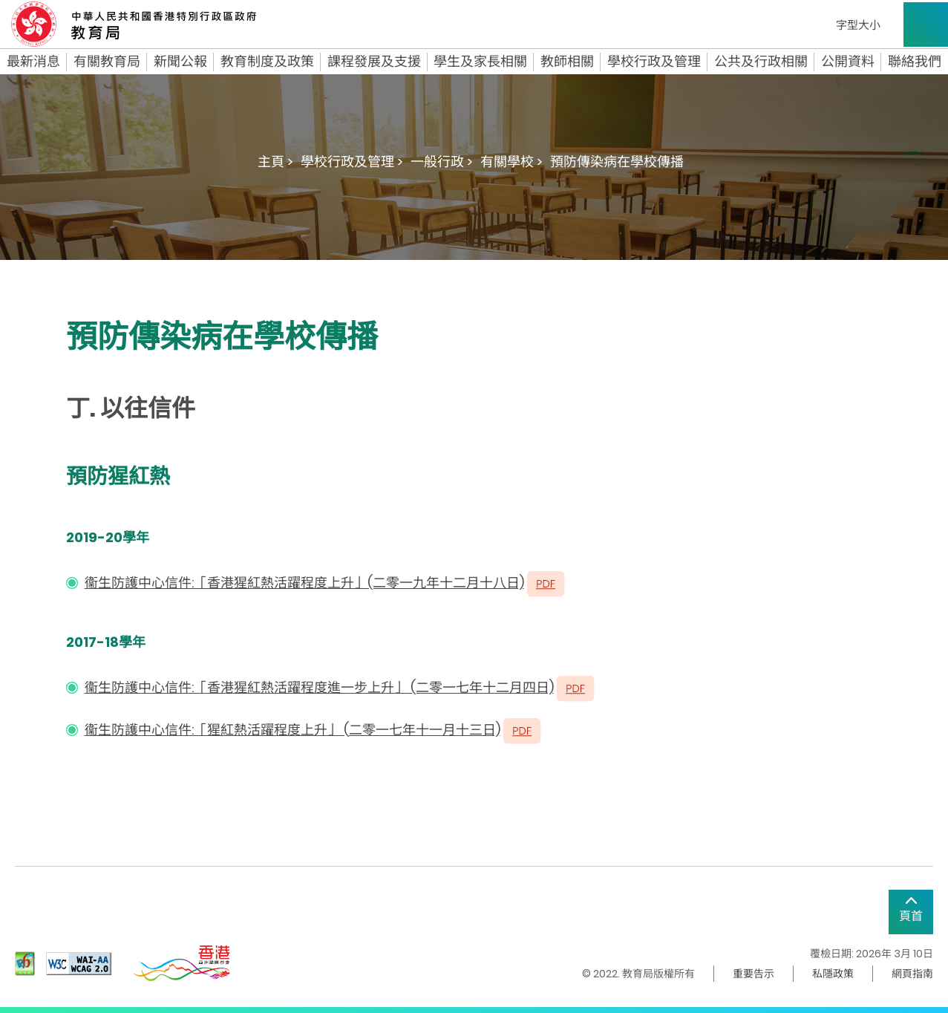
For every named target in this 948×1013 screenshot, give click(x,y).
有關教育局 (106, 62)
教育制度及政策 (267, 62)
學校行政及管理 (654, 62)
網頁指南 (912, 973)
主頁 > (275, 161)
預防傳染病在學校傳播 (617, 161)
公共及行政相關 (761, 62)
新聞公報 (180, 62)
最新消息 (33, 62)
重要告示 (753, 973)
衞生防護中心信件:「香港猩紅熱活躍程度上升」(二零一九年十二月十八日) (304, 582)
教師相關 (567, 62)
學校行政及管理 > (352, 161)
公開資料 (848, 62)
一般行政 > (442, 161)
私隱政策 (833, 973)
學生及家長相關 (480, 62)
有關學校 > (511, 161)
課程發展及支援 (374, 62)
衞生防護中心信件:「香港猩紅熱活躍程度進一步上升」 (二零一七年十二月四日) (319, 687)
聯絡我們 (914, 62)
